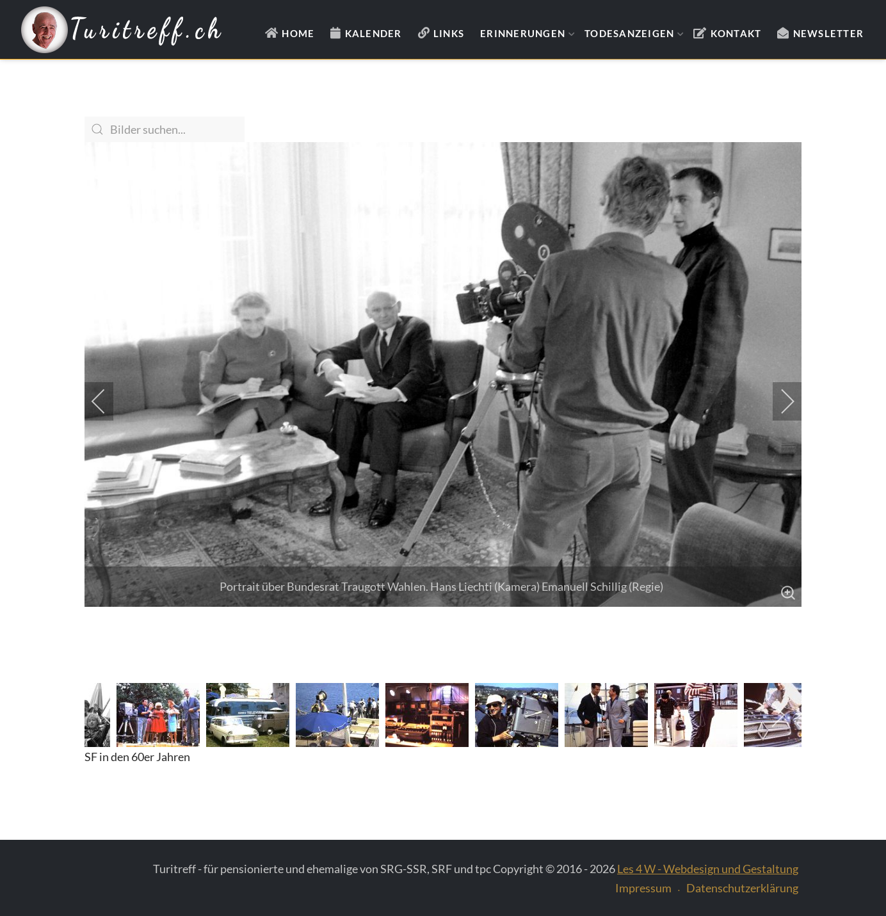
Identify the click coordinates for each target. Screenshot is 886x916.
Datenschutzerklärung (742, 888)
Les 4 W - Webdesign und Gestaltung (707, 869)
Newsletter (828, 33)
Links (448, 33)
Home (298, 33)
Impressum (643, 888)
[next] (779, 401)
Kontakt (736, 33)
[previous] (107, 401)
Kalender (373, 33)
